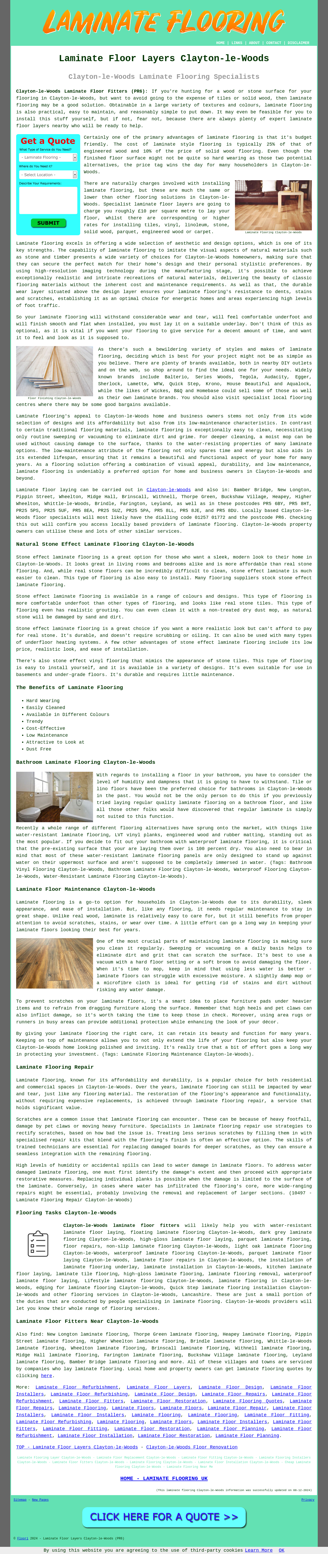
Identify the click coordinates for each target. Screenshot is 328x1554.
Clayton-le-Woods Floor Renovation (192, 1447)
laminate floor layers (163, 204)
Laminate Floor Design (230, 1387)
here (46, 1375)
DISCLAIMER (298, 43)
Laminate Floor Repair (237, 1408)
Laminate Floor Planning (230, 1428)
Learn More (259, 1550)
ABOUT (254, 43)
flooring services (95, 1294)
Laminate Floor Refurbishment (76, 1387)
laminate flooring (40, 471)
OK (281, 1550)
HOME (220, 43)
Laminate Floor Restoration (168, 1401)
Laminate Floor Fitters (91, 1401)
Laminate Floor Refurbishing (89, 1394)
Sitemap (20, 1500)
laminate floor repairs (165, 1260)
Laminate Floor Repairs (233, 1394)
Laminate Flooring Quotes (248, 1401)
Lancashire (196, 1294)
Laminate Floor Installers (87, 1415)
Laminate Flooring (82, 1408)
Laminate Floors (133, 1408)
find (35, 1334)
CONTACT (273, 43)
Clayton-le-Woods (169, 489)
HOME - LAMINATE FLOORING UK (164, 1478)
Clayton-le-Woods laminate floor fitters (121, 1225)
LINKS (236, 43)
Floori (22, 1538)
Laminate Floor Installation (95, 1435)
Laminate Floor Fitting (276, 1415)
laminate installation (173, 1267)
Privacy (308, 1500)
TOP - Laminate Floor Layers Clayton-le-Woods (77, 1447)
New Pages (40, 1500)
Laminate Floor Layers (158, 1387)
